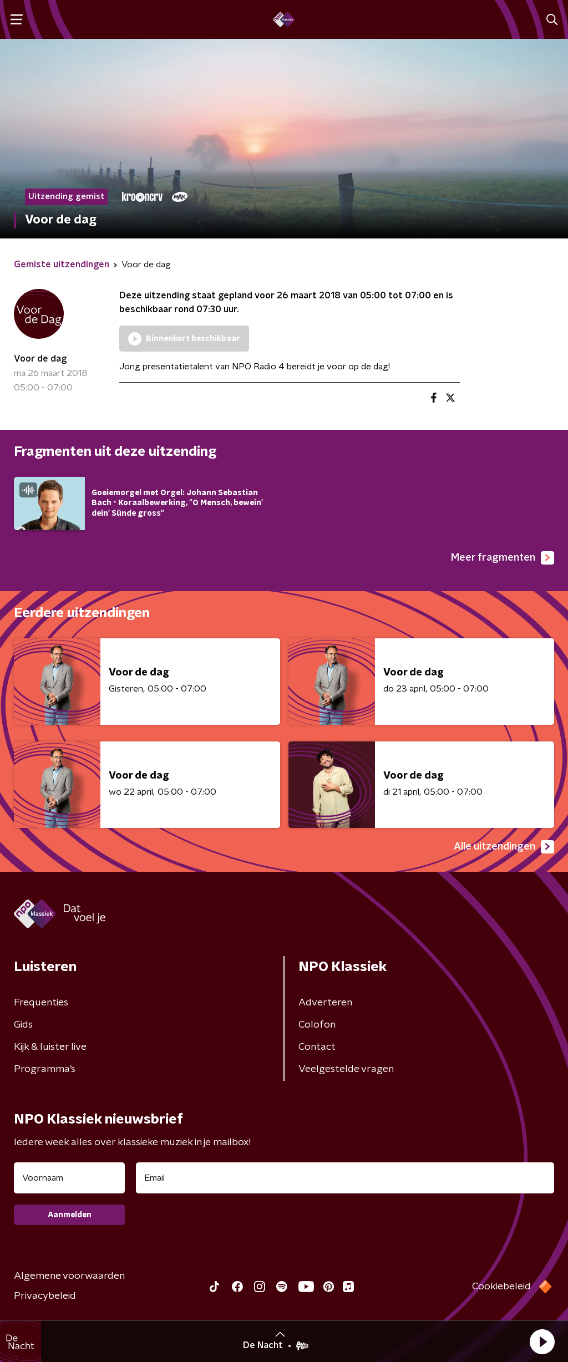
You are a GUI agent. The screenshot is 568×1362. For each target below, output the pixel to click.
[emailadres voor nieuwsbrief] (345, 1177)
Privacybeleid (45, 1296)
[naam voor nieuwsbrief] (69, 1177)
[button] (542, 1341)
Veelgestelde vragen (346, 1069)
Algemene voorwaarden (69, 1276)
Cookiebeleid (501, 1287)
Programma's (44, 1069)
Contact (317, 1047)
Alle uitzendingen (504, 846)
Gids (23, 1025)
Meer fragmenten (502, 558)
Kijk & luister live (50, 1047)
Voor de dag (40, 358)
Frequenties (41, 1003)
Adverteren (325, 1003)
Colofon (317, 1025)
